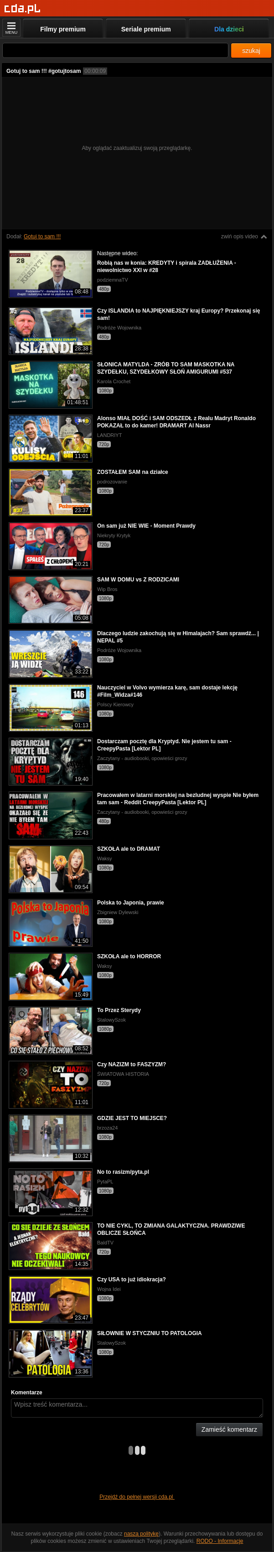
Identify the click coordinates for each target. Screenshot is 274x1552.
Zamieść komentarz (229, 1429)
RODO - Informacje (219, 1541)
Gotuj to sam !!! (42, 236)
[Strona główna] (23, 9)
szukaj (251, 50)
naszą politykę (141, 1534)
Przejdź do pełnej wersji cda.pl (137, 1497)
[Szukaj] (115, 50)
